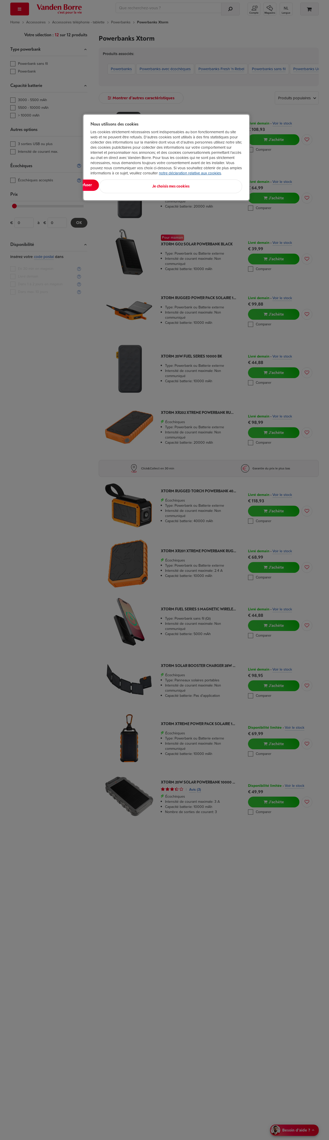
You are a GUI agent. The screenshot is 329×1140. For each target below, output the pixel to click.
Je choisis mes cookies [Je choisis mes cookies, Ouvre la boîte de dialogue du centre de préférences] (216, 185)
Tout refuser (157, 185)
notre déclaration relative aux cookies (190, 173)
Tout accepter (112, 185)
